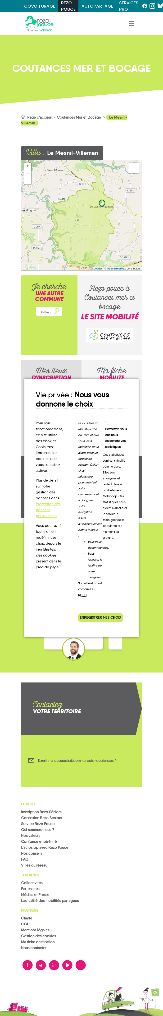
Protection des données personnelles (48, 510)
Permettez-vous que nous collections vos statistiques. (116, 438)
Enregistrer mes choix (100, 617)
